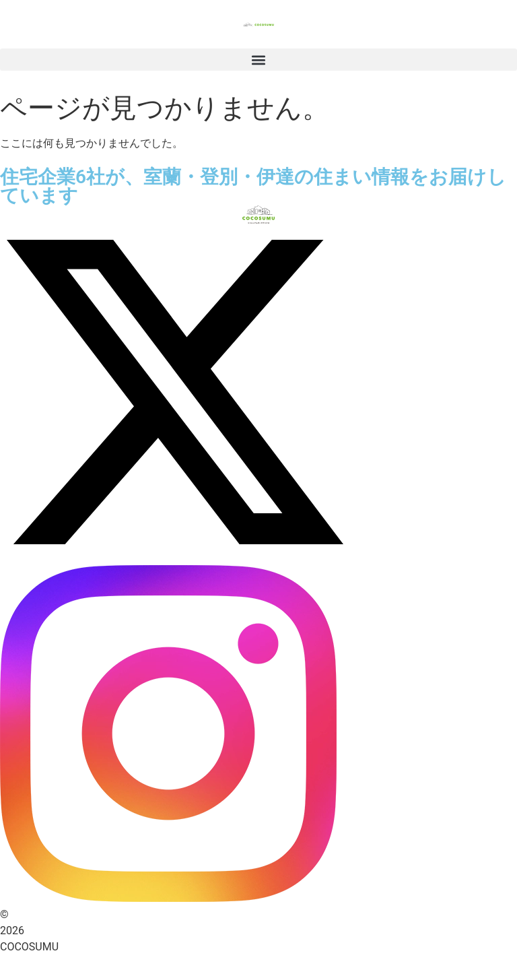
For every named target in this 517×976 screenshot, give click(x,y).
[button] (258, 59)
